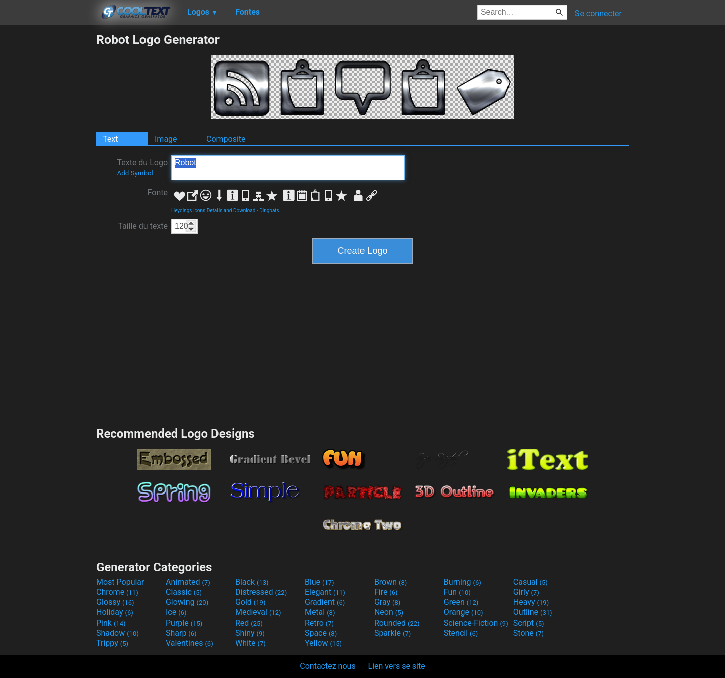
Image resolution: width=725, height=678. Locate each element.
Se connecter (598, 13)
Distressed (261, 592)
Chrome (117, 592)
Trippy (112, 643)
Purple (184, 623)
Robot (288, 167)
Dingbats (269, 210)
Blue (319, 582)
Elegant (325, 592)
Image (166, 139)
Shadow (117, 633)
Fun (457, 592)
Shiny (250, 633)
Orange (463, 612)
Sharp (181, 633)
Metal (320, 612)
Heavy (531, 602)
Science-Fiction (476, 623)
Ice (176, 612)
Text (110, 139)
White (250, 643)
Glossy (115, 602)
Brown (390, 582)
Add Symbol (135, 173)
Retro (319, 623)
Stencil (461, 633)
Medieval (258, 612)
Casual (530, 582)
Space (321, 633)
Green (461, 602)
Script (528, 623)
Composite (226, 139)
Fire (386, 592)
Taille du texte (143, 226)
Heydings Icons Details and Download (213, 210)
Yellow (323, 643)
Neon (388, 612)
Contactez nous (327, 666)
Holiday (114, 612)
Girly (526, 592)
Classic (184, 592)
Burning (462, 582)
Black (252, 582)
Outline (532, 612)
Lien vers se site (396, 666)
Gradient (325, 602)
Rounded (397, 623)
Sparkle (392, 633)
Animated (188, 582)
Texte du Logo (142, 167)
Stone (528, 633)
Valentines (189, 643)
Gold (250, 602)
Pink (111, 623)
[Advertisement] (48, 183)
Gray (387, 602)
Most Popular (120, 582)
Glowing (187, 602)
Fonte (158, 192)
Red (249, 623)
